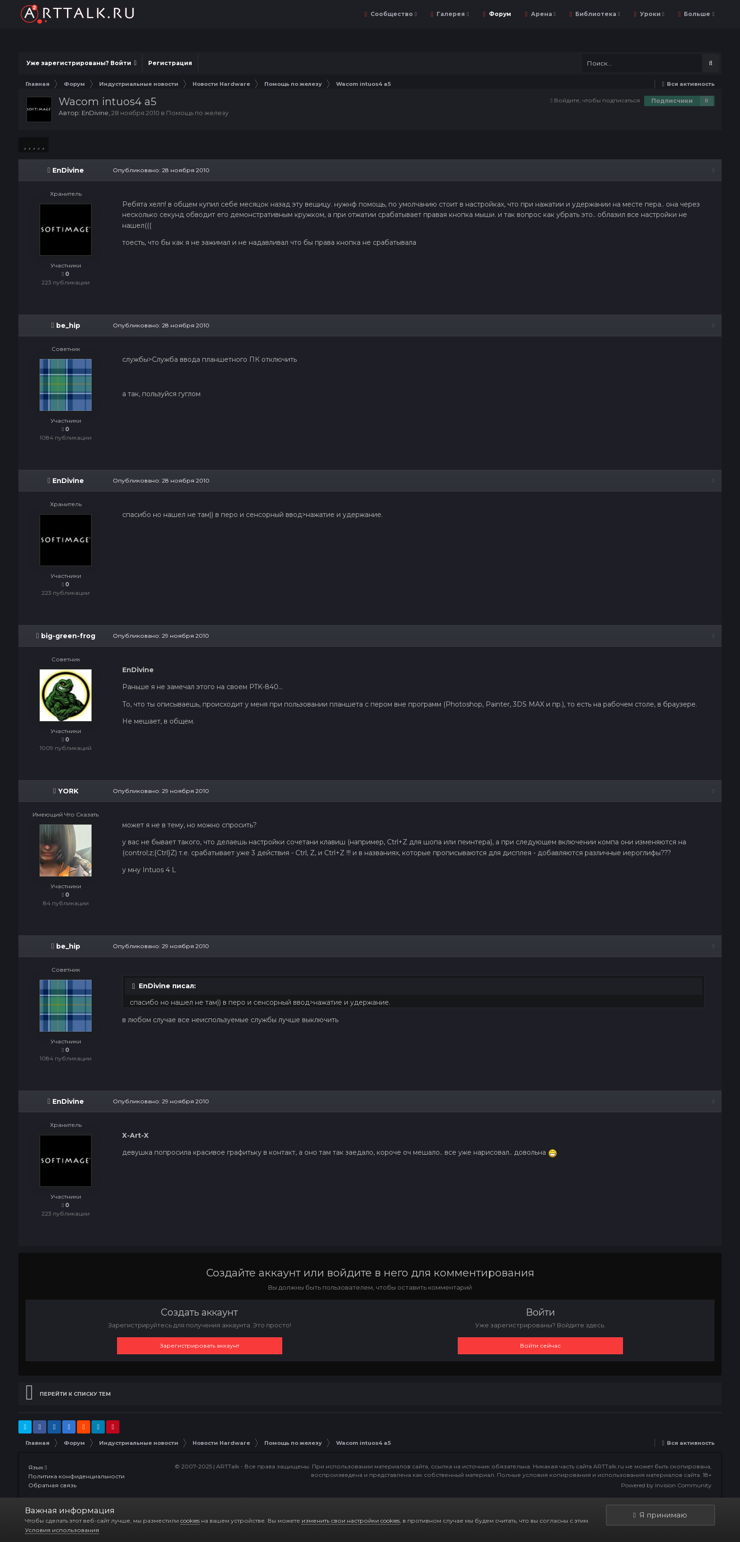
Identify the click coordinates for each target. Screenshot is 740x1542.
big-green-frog (68, 636)
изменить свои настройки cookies (351, 1520)
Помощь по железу (197, 113)
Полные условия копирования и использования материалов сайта (598, 1474)
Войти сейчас (540, 1345)
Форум (499, 13)
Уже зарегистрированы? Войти (81, 63)
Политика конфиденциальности (76, 1476)
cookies (190, 1520)
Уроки (651, 13)
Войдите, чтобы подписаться (597, 100)
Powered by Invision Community (666, 1485)
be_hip (68, 325)
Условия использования (62, 1530)
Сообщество (393, 13)
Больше (698, 13)
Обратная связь (52, 1485)
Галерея (452, 13)
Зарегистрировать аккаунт (199, 1345)
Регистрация (170, 63)
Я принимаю (660, 1514)
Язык (37, 1467)
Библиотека (597, 13)
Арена (542, 13)
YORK (68, 791)
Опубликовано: (161, 170)
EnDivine (95, 113)
